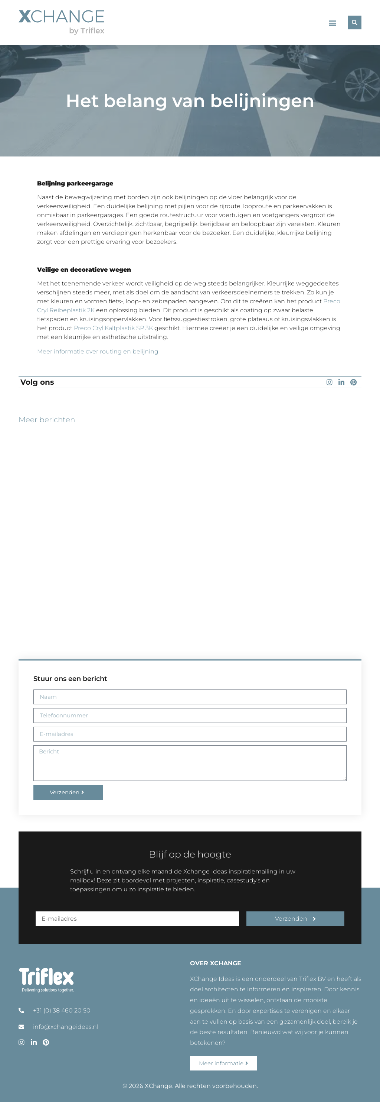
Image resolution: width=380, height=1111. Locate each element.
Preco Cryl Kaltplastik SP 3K (113, 328)
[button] (333, 22)
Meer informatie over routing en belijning (97, 351)
